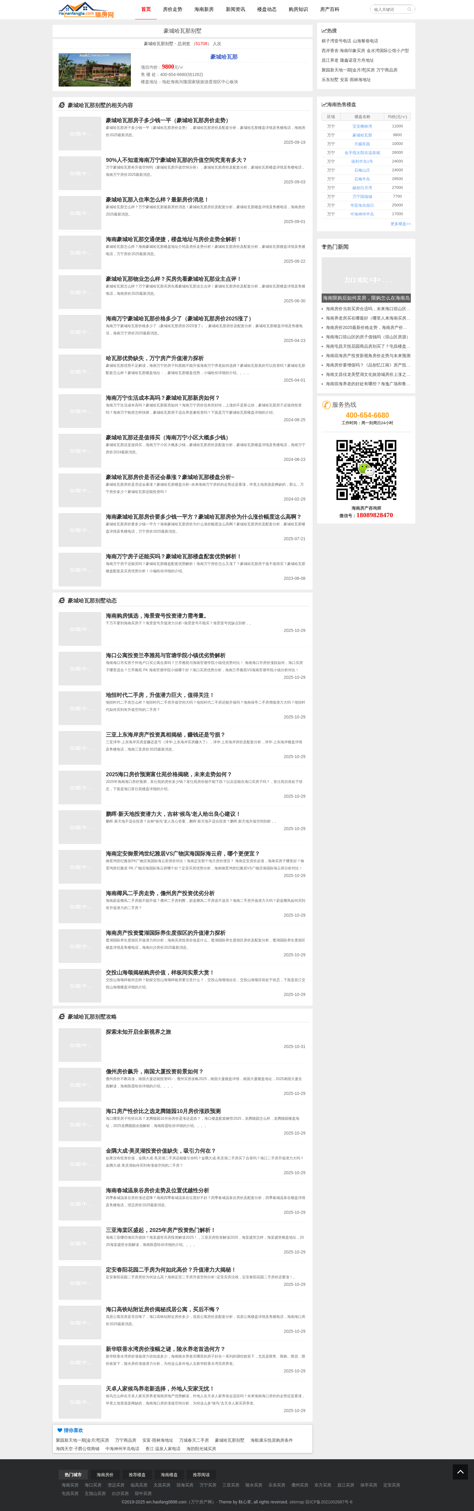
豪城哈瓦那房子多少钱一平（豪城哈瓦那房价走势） (168, 120)
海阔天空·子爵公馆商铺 (77, 1448)
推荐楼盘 (137, 1474)
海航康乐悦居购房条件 (272, 1440)
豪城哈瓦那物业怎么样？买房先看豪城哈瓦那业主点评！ (174, 279)
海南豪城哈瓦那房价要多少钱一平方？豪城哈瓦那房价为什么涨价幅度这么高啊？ (204, 517)
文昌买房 (162, 1485)
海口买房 (93, 1485)
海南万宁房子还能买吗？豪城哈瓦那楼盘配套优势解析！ (174, 556)
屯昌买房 (70, 1493)
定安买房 (391, 1485)
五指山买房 (95, 1493)
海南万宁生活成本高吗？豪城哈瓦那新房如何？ (163, 398)
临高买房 (139, 1485)
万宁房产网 (201, 1502)
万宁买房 (208, 1485)
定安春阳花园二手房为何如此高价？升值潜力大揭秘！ (171, 1270)
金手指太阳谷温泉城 (362, 152)
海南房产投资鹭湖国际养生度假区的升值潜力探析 (166, 933)
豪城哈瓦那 (224, 57)
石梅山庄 (362, 170)
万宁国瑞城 (362, 196)
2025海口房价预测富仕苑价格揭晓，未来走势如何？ (169, 774)
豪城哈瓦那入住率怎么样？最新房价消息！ (157, 200)
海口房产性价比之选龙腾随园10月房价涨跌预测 (163, 1111)
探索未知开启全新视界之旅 (138, 1032)
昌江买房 (345, 1485)
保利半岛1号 (362, 161)
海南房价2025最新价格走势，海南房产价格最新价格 (375, 327)
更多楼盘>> (401, 224)
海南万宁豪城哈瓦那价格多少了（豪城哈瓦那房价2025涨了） (180, 319)
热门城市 (73, 1474)
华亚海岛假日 (362, 205)
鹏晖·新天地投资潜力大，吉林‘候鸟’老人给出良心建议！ (173, 814)
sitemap (296, 1502)
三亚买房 (230, 1485)
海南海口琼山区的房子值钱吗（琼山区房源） (368, 336)
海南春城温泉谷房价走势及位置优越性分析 (157, 1190)
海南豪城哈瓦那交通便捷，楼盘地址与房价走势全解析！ (174, 239)
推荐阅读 (201, 1474)
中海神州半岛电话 (122, 1448)
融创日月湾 (362, 188)
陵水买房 (253, 1485)
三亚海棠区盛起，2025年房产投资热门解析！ (161, 1230)
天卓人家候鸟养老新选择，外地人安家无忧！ (160, 1389)
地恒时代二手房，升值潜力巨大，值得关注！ (160, 695)
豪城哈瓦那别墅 (230, 1440)
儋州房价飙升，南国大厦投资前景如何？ (155, 1072)
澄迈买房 (116, 1485)
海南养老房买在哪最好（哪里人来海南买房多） (370, 318)
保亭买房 (368, 1485)
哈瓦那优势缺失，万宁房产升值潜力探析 (155, 358)
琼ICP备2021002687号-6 (328, 1502)
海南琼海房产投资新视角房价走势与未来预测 (368, 355)
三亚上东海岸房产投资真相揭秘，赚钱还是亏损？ (166, 735)
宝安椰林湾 (362, 126)
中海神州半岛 (362, 214)
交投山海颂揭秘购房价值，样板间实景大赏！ (160, 973)
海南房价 (105, 1474)
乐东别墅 (330, 79)
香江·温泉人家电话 (162, 1448)
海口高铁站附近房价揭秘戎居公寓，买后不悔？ (163, 1309)
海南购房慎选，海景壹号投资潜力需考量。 (157, 616)
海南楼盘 (169, 1474)
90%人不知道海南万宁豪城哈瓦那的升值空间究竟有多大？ (176, 160)
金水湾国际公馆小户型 (388, 50)
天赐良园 (362, 144)
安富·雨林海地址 (157, 1440)
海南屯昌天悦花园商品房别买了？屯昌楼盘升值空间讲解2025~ (384, 346)
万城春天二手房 (194, 1440)
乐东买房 (276, 1485)
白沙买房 (120, 1493)
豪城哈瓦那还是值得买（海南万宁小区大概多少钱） (168, 438)
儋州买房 (299, 1485)
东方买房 (322, 1485)
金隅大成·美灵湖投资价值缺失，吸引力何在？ (161, 1151)
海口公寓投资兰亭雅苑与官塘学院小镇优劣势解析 (166, 655)
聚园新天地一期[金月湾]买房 (82, 1440)
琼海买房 (185, 1485)
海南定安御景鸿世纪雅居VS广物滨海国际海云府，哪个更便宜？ (183, 854)
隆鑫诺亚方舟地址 (357, 60)
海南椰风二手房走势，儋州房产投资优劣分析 (160, 893)
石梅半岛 (362, 179)
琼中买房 (143, 1493)
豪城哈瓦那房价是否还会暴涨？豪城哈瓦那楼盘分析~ (170, 477)
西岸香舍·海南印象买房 (343, 50)
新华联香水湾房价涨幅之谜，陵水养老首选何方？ (166, 1349)
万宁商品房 (125, 1440)
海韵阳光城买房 (201, 1448)
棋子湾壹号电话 (336, 40)
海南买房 (70, 1485)
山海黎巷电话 (365, 40)
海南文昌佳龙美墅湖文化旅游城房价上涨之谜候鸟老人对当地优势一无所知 (396, 374)
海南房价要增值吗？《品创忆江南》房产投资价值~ (373, 365)
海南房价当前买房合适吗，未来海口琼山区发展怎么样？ (379, 308)
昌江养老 (330, 60)
